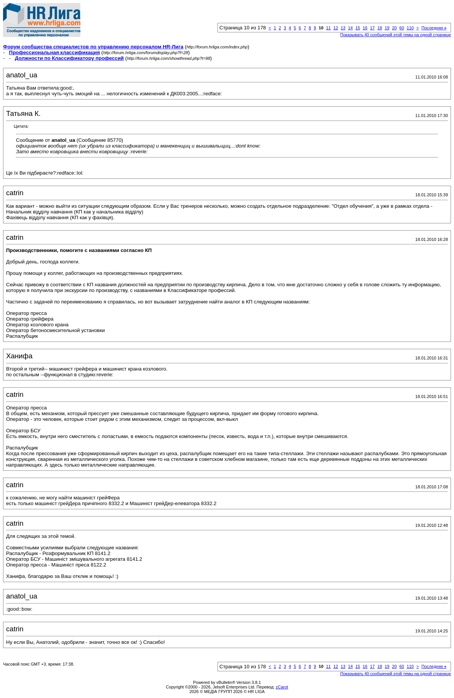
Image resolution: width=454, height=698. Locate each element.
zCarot (282, 687)
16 (365, 28)
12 (335, 28)
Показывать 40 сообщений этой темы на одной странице (395, 34)
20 (394, 28)
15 (357, 28)
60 (402, 28)
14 (350, 28)
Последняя (434, 28)
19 (387, 28)
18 (379, 28)
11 (328, 28)
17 (372, 28)
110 (410, 28)
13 (343, 28)
